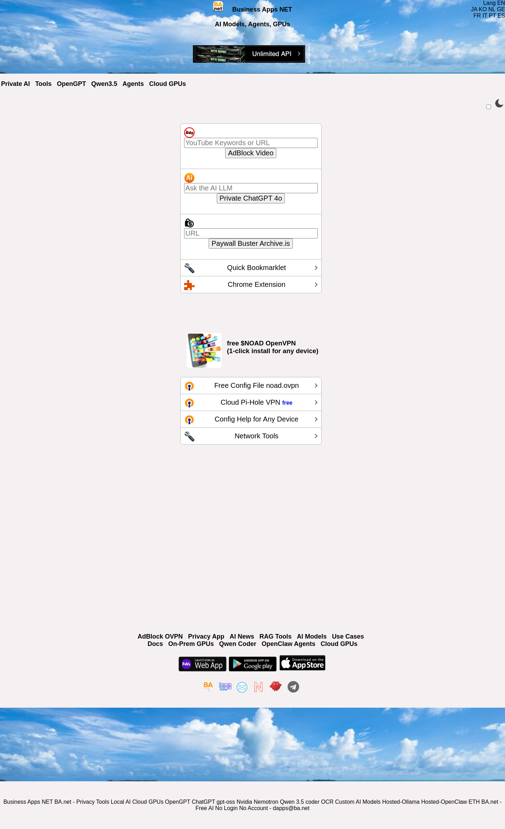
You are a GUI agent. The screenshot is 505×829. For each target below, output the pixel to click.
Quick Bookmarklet (256, 267)
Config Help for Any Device (256, 419)
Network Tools (256, 436)
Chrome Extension (256, 284)
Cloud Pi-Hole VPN (256, 402)
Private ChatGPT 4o (251, 198)
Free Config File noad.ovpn (256, 385)
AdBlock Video (251, 153)
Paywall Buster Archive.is (250, 243)
